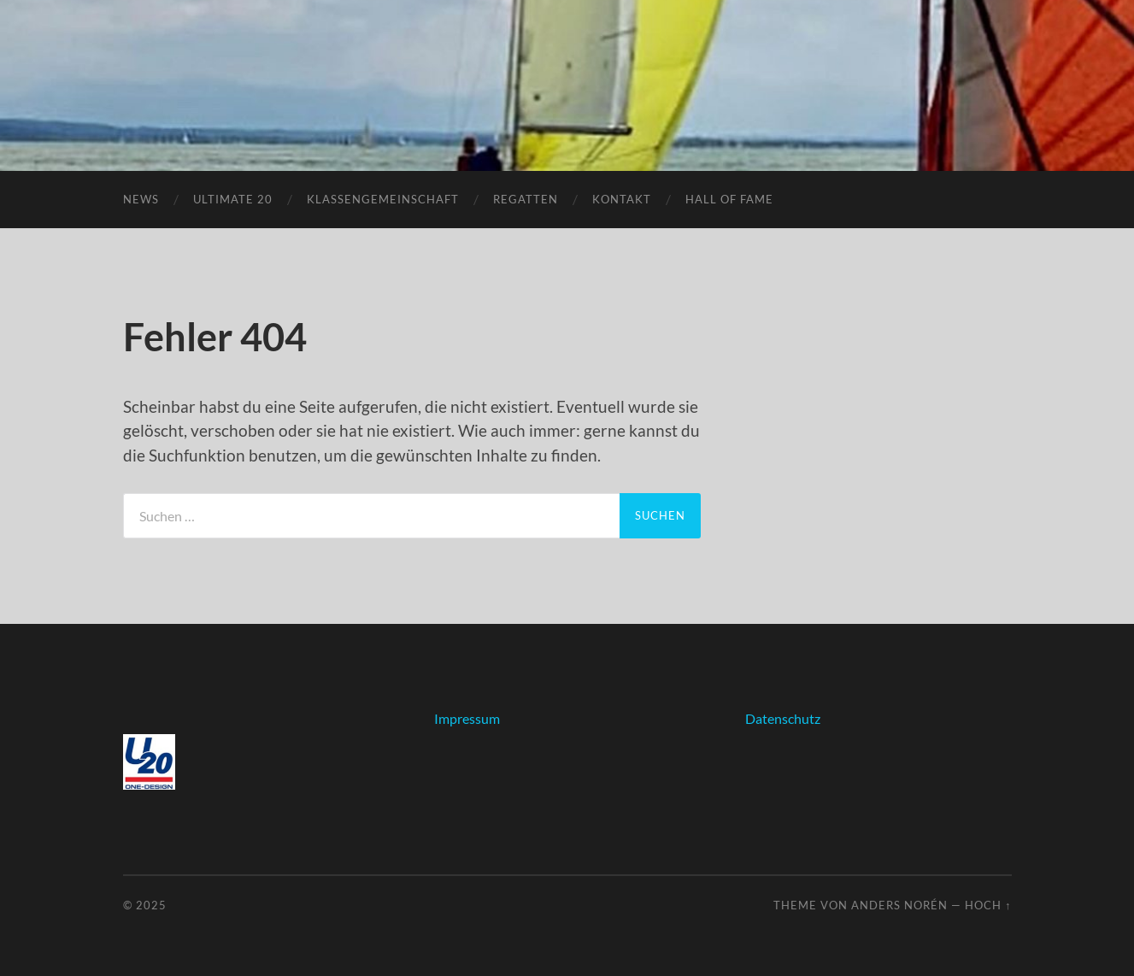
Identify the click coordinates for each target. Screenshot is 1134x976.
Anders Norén (899, 905)
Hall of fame (729, 199)
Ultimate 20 (233, 199)
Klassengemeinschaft (383, 199)
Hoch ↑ (988, 905)
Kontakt (621, 199)
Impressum (467, 718)
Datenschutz (782, 718)
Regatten (525, 199)
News (141, 199)
